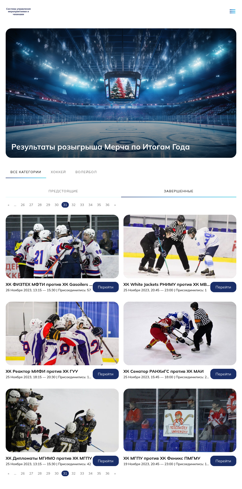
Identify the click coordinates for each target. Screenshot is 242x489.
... (15, 205)
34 (90, 205)
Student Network (18, 11)
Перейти (62, 253)
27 (31, 205)
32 (73, 205)
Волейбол (86, 172)
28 (40, 205)
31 (65, 205)
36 (108, 205)
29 (48, 205)
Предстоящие (63, 191)
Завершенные (179, 191)
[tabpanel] (121, 93)
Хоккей (58, 172)
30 (57, 205)
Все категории (25, 172)
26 (23, 205)
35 (99, 205)
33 (82, 205)
